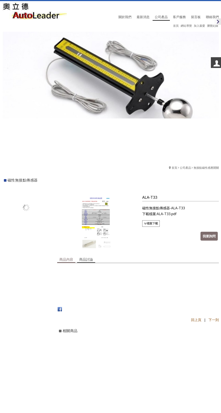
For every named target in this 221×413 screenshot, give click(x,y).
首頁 (174, 168)
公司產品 (185, 168)
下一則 (213, 319)
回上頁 (196, 319)
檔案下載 (152, 223)
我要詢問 (209, 236)
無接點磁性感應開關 (206, 168)
